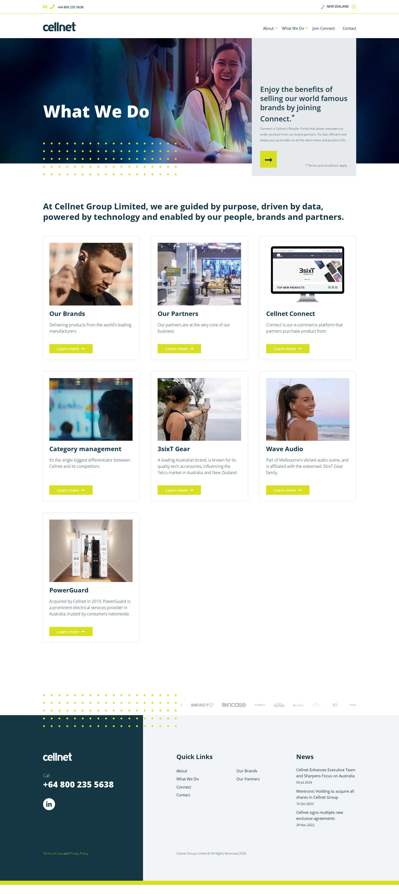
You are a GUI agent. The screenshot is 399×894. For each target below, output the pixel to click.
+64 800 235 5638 (71, 7)
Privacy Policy (78, 862)
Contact (348, 28)
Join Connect (320, 28)
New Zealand (337, 6)
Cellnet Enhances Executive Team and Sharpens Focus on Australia (326, 780)
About (260, 28)
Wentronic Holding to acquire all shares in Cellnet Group (326, 805)
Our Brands (247, 772)
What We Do (287, 28)
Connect (184, 788)
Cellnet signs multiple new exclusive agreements (326, 827)
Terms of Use (52, 862)
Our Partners (249, 780)
